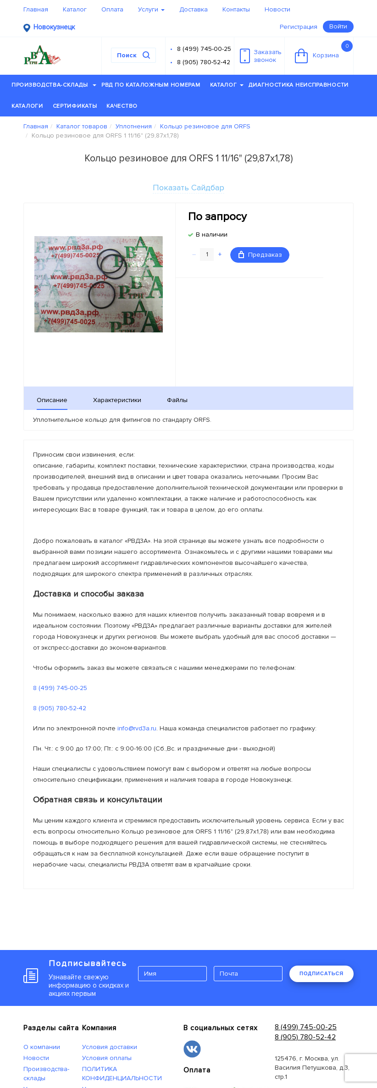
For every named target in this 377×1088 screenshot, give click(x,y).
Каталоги (27, 106)
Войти (338, 26)
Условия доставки (109, 1047)
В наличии (211, 234)
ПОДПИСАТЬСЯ (321, 973)
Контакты (236, 9)
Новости (277, 9)
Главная (35, 9)
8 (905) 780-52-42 (203, 62)
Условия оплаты (107, 1058)
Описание (52, 400)
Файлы (177, 400)
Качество (122, 106)
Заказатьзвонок (261, 56)
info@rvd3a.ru (136, 728)
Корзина (324, 51)
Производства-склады (53, 85)
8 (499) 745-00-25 (204, 49)
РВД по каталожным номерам (150, 85)
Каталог (75, 9)
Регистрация (298, 27)
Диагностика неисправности (299, 85)
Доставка (193, 9)
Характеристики (117, 400)
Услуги (151, 9)
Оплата (112, 9)
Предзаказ (260, 255)
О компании (41, 1047)
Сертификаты (75, 106)
